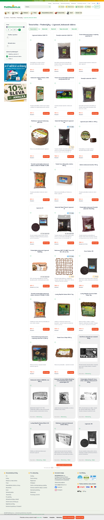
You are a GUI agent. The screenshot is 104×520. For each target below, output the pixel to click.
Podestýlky (20, 17)
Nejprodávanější (64, 29)
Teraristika (13, 17)
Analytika (51, 517)
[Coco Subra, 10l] (88, 266)
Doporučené (33, 29)
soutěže (50, 0)
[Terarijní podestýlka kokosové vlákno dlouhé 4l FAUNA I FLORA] (40, 310)
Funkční (45, 517)
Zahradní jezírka (10, 492)
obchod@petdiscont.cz (61, 484)
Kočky (7, 478)
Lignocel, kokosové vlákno (30, 17)
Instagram (58, 490)
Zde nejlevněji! (45, 233)
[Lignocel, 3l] (40, 223)
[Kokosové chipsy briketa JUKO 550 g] (40, 94)
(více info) (39, 517)
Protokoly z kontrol (82, 3)
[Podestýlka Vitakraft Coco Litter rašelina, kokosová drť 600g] (88, 396)
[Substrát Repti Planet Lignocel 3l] (64, 223)
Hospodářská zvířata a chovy (13, 485)
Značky (49, 3)
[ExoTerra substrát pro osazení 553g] (88, 353)
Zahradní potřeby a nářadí (12, 499)
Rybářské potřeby (10, 504)
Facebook (58, 487)
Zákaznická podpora (60, 482)
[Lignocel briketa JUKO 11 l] (40, 50)
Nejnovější (74, 29)
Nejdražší (53, 29)
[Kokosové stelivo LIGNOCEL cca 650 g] (40, 396)
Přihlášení (32, 483)
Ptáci (7, 483)
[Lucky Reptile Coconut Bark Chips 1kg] (88, 310)
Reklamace (73, 3)
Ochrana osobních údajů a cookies (38, 487)
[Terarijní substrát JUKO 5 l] (88, 94)
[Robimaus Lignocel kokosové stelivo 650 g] (64, 439)
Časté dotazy (56, 3)
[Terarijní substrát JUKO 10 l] (64, 50)
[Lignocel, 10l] (88, 439)
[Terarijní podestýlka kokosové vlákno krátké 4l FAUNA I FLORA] (40, 180)
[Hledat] (49, 6)
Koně (7, 490)
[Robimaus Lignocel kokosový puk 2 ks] (40, 137)
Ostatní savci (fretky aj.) (12, 501)
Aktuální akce (11, 43)
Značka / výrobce (12, 34)
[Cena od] (8, 30)
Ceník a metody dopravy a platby (38, 485)
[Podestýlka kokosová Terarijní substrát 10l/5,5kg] (88, 223)
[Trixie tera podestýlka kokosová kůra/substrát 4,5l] (64, 94)
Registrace (33, 480)
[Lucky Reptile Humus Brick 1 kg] (64, 310)
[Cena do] (14, 30)
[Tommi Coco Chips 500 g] (64, 353)
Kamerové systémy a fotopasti (13, 506)
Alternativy (88, 373)
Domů (6, 17)
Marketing (58, 517)
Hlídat (44, 460)
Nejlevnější (44, 29)
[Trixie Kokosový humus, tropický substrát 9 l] (88, 50)
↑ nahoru (57, 467)
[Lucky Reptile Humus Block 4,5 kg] (40, 439)
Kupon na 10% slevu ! (64, 0)
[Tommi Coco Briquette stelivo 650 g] (64, 180)
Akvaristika (8, 487)
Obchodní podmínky (65, 3)
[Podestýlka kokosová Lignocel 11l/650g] (40, 266)
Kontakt (93, 3)
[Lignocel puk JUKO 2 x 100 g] (88, 137)
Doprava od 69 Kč (38, 0)
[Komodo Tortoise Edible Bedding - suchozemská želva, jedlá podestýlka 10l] (64, 396)
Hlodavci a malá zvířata (11, 480)
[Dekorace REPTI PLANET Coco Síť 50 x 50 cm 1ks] (64, 266)
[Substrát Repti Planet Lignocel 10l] (64, 137)
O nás (89, 3)
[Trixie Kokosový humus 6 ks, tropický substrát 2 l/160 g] (40, 353)
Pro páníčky (9, 497)
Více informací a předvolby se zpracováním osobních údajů (30, 514)
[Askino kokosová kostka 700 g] (88, 180)
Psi (6, 476)
